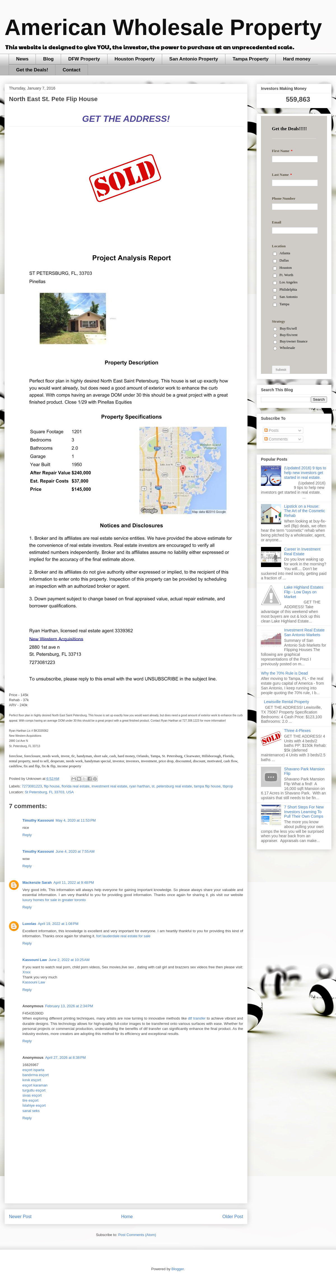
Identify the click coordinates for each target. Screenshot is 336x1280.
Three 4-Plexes (297, 730)
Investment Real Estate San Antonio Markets (304, 632)
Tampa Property (251, 59)
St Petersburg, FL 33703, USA (49, 792)
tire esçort (30, 1100)
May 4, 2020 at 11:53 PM (75, 820)
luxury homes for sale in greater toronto (54, 900)
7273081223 (32, 786)
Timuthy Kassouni (38, 820)
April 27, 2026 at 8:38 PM (65, 1057)
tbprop (228, 786)
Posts (271, 430)
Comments (276, 439)
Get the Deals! (32, 70)
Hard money (297, 59)
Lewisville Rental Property (286, 702)
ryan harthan (139, 786)
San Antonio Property (193, 59)
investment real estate (109, 786)
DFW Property (84, 59)
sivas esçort (32, 1095)
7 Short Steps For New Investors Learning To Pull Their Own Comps (304, 812)
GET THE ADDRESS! (126, 119)
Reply (27, 835)
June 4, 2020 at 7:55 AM (74, 851)
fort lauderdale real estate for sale (123, 936)
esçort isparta (33, 1070)
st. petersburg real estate (172, 786)
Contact (71, 70)
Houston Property (135, 59)
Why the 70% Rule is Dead (284, 673)
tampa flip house (207, 786)
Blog (48, 59)
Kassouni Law (34, 960)
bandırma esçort (35, 1075)
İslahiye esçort (34, 1105)
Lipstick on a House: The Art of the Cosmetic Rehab (304, 511)
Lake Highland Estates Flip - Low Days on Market (303, 592)
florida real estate (76, 786)
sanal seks (30, 1111)
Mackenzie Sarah (37, 882)
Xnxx (26, 972)
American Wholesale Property (163, 27)
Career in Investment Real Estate (302, 551)
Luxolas (29, 924)
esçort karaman (35, 1085)
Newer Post (20, 1216)
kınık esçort (31, 1080)
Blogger (177, 1269)
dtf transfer (197, 1018)
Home (127, 1216)
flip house (52, 786)
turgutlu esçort (33, 1090)
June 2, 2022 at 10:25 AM (68, 960)
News (22, 59)
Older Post (232, 1216)
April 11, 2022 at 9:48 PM (73, 882)
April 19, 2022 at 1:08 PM (58, 924)
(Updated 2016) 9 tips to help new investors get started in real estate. (305, 473)
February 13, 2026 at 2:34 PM (69, 1006)
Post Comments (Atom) (137, 1235)
